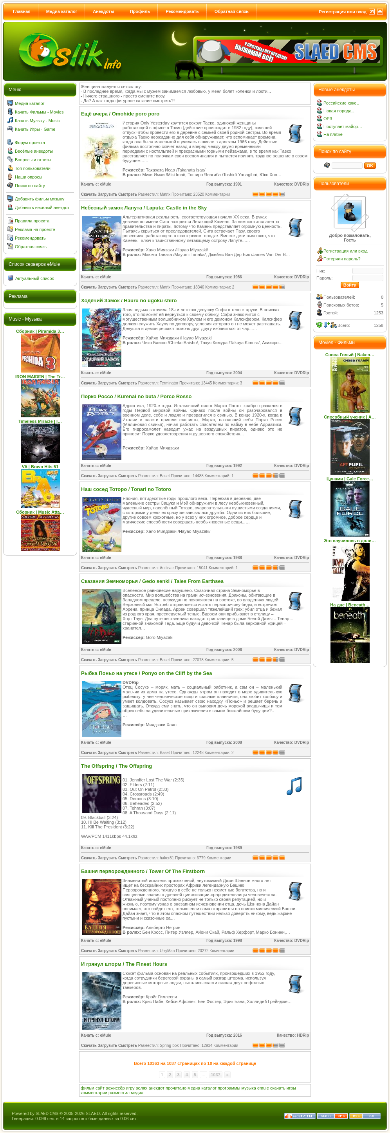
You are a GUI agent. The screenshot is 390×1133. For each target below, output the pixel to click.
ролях (142, 1088)
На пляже (333, 134)
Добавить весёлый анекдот (42, 207)
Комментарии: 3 (227, 383)
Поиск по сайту (30, 185)
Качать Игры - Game (35, 129)
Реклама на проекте (35, 229)
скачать (277, 1088)
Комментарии (217, 194)
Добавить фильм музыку (39, 199)
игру (130, 1088)
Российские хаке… (342, 103)
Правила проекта (32, 220)
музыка (249, 1088)
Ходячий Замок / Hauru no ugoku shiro (129, 300)
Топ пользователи (33, 168)
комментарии (94, 1092)
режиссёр (115, 1088)
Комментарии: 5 (219, 660)
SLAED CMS (47, 1113)
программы (229, 1088)
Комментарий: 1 (219, 476)
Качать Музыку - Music (37, 120)
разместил (119, 1092)
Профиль (140, 11)
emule (263, 1088)
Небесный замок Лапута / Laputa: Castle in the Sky (144, 208)
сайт (100, 1088)
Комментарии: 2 (219, 287)
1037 (215, 1074)
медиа (194, 1088)
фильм (87, 1088)
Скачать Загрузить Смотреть (109, 194)
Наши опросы (28, 177)
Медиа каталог (61, 11)
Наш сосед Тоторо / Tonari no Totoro (126, 489)
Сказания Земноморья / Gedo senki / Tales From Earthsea (152, 581)
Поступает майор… (342, 126)
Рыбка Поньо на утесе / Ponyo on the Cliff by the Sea (146, 673)
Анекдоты (103, 11)
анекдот (156, 1088)
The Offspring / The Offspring (116, 766)
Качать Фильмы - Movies (39, 112)
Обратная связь (232, 11)
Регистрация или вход (343, 11)
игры (291, 1088)
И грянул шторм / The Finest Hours (124, 964)
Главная (22, 11)
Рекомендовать (182, 11)
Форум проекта (30, 142)
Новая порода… (339, 110)
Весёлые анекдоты (34, 151)
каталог (209, 1088)
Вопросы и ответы (33, 159)
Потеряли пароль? (342, 258)
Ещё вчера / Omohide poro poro (120, 114)
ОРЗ (327, 118)
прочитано (176, 1088)
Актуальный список (34, 278)
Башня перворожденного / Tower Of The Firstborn (143, 871)
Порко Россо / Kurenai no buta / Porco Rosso (136, 396)
